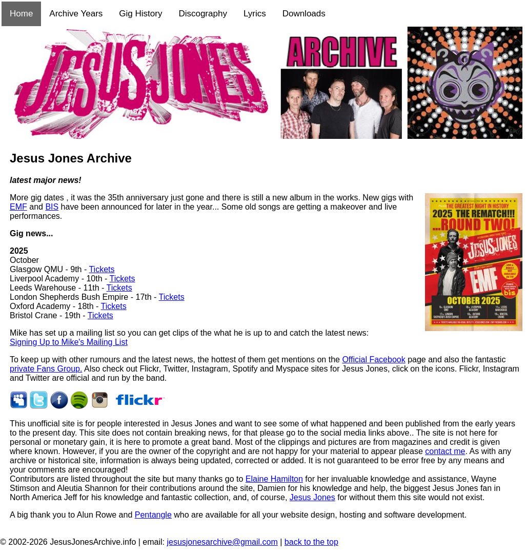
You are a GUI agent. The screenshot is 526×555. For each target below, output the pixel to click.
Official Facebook (373, 359)
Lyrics (255, 13)
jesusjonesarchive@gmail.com (222, 542)
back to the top (311, 542)
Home (21, 13)
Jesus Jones (312, 497)
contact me (445, 451)
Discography (202, 13)
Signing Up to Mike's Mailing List (69, 342)
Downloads (304, 13)
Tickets (101, 269)
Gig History (140, 13)
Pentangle (153, 514)
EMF (18, 206)
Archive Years (76, 13)
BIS (51, 206)
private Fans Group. (46, 368)
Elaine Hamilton (274, 479)
